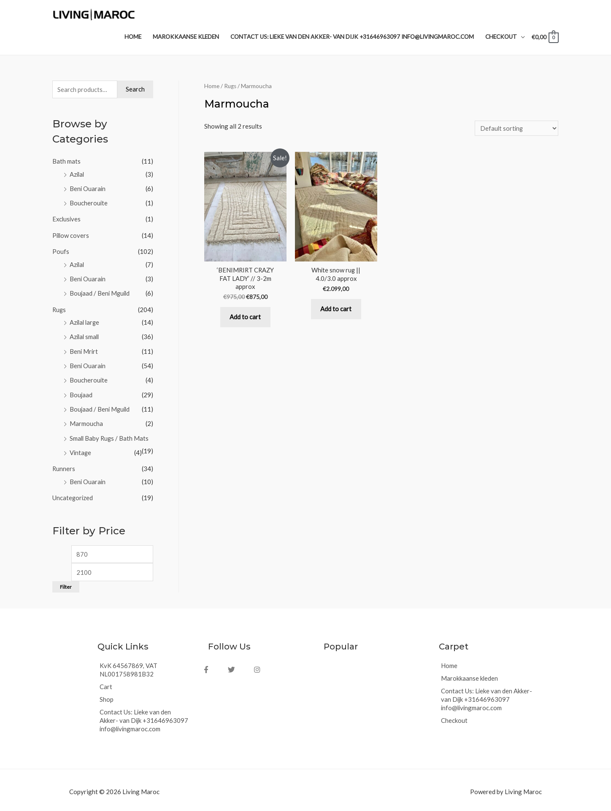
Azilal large (85, 321)
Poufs (60, 251)
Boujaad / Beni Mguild (101, 292)
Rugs (59, 309)
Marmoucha (86, 421)
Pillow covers (71, 236)
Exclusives (67, 220)
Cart (106, 683)
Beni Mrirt (84, 349)
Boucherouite (89, 203)
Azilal (77, 175)
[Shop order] (515, 129)
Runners (64, 465)
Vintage (81, 449)
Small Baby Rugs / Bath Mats (110, 435)
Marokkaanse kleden (469, 674)
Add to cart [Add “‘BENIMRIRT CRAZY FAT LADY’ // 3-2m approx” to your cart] (245, 319)
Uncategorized (73, 494)
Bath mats (66, 163)
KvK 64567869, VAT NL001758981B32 (128, 666)
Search (135, 90)
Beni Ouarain (88, 189)
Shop (107, 695)
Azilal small (85, 335)
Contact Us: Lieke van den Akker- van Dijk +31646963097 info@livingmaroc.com (144, 716)
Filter (66, 583)
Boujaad (81, 392)
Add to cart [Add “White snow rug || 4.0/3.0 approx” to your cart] (335, 311)
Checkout (454, 716)
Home (211, 87)
